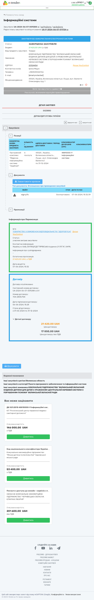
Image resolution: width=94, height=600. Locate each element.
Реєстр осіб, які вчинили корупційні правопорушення (47, 93)
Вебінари (47, 582)
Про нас (47, 576)
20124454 (33, 65)
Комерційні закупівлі (47, 563)
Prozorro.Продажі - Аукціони (47, 560)
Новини (47, 570)
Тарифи (47, 585)
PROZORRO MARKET (47, 557)
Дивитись (28, 436)
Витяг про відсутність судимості (47, 89)
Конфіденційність (57, 595)
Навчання (47, 567)
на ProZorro (46, 27)
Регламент (47, 579)
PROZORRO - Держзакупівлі (47, 555)
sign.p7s (25, 194)
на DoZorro (58, 27)
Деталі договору (22, 319)
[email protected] (36, 75)
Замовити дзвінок (78, 5)
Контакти (47, 573)
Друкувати (12, 366)
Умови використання (73, 595)
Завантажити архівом (27, 181)
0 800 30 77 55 (76, 3)
